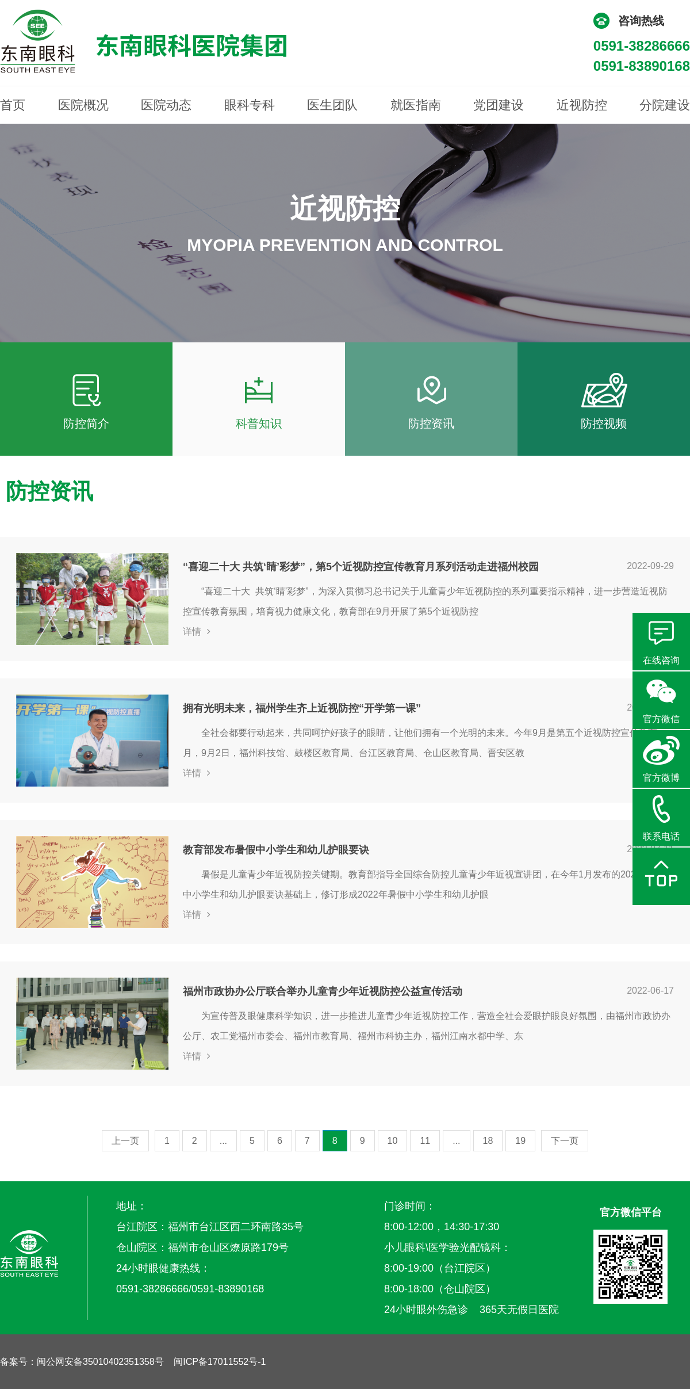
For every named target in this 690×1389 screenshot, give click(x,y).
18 (488, 1141)
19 (520, 1141)
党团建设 (498, 105)
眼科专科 (249, 105)
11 (425, 1141)
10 (393, 1141)
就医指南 (415, 105)
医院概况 (83, 105)
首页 (12, 105)
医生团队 (332, 105)
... (223, 1141)
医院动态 (166, 105)
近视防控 (582, 105)
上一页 (125, 1141)
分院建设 (664, 105)
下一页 (564, 1141)
